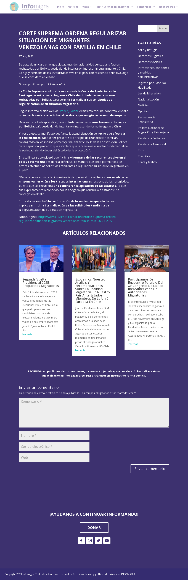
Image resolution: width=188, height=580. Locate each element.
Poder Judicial (69, 111)
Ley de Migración (149, 93)
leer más (27, 334)
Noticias (73, 6)
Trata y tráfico (147, 162)
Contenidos (144, 6)
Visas (85, 6)
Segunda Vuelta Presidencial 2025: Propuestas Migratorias (40, 282)
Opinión (143, 111)
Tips (141, 150)
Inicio (60, 6)
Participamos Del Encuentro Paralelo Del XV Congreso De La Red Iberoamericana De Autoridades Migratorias (145, 287)
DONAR (94, 527)
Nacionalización (148, 99)
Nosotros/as (167, 6)
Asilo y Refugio (148, 50)
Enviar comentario (149, 468)
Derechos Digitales (150, 56)
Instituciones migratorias (113, 6)
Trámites (144, 156)
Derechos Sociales (150, 62)
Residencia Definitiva (151, 138)
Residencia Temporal (152, 144)
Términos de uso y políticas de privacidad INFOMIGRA (104, 574)
